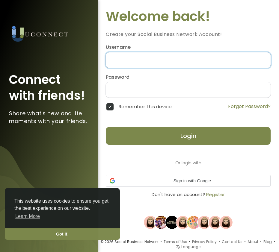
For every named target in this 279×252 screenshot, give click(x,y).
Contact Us (232, 241)
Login (188, 136)
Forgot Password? (249, 106)
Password (117, 77)
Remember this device (145, 107)
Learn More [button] (27, 216)
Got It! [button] (62, 234)
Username (118, 47)
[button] (188, 181)
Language (188, 246)
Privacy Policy (204, 241)
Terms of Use (175, 241)
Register (215, 194)
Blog (267, 241)
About (253, 241)
